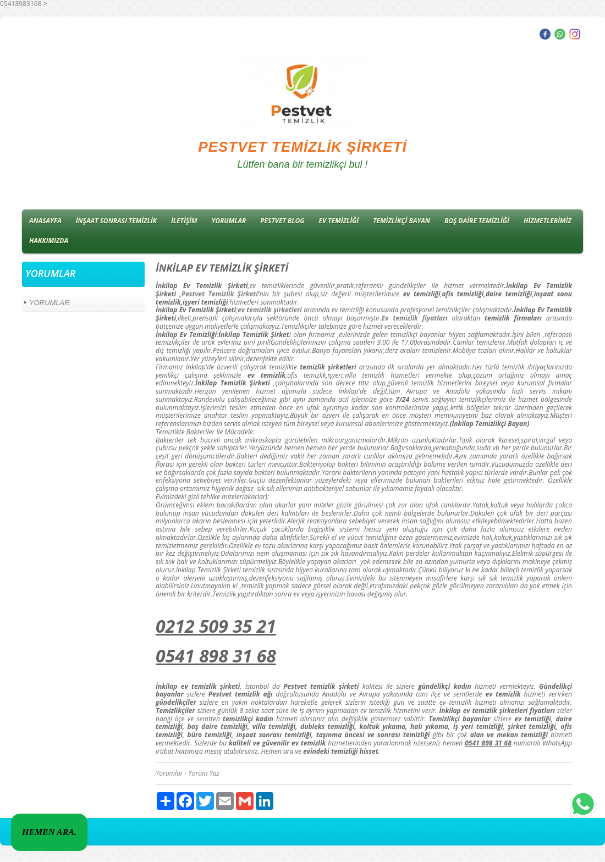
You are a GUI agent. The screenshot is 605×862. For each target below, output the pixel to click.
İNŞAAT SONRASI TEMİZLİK (116, 220)
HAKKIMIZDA (48, 240)
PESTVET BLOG (282, 220)
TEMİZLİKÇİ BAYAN (401, 220)
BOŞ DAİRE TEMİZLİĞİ (476, 220)
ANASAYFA (45, 220)
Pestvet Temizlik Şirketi (220, 294)
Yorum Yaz (204, 773)
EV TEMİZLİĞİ (339, 220)
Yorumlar (169, 773)
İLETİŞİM (184, 220)
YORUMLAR (229, 220)
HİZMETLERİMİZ (547, 220)
